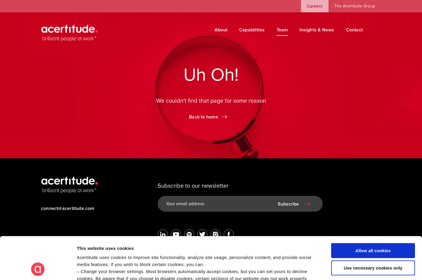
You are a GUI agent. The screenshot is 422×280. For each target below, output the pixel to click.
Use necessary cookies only (373, 227)
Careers (315, 6)
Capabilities (252, 30)
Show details (90, 268)
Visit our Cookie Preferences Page (119, 245)
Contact (354, 30)
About (221, 30)
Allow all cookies (373, 210)
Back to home (203, 117)
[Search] (376, 30)
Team (282, 30)
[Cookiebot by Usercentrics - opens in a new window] (38, 268)
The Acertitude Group (354, 6)
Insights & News (317, 30)
